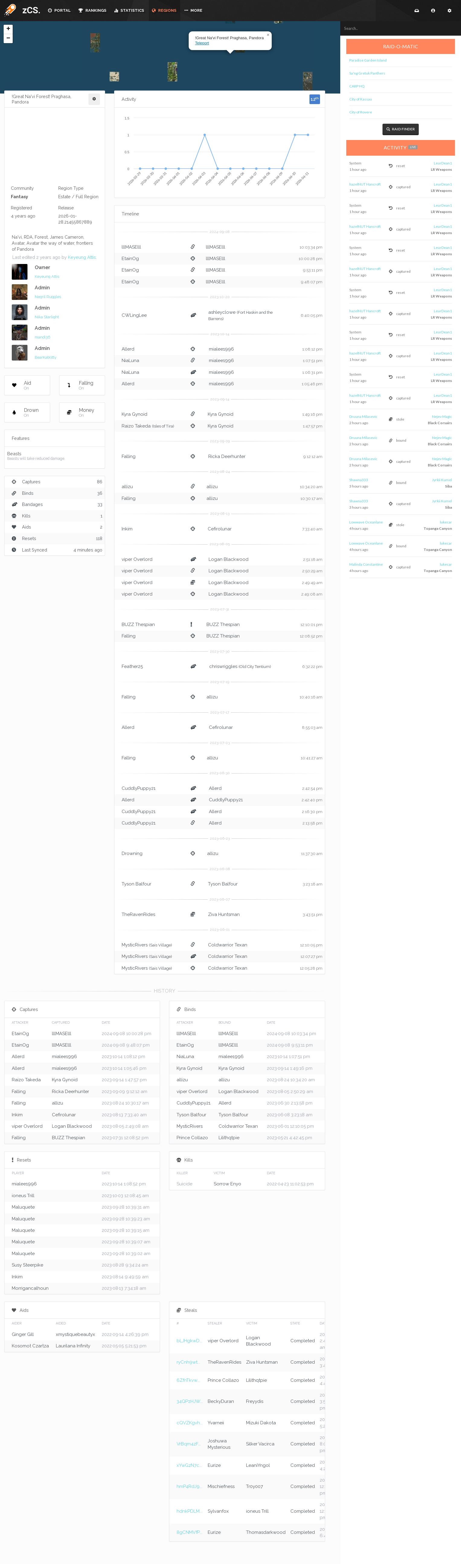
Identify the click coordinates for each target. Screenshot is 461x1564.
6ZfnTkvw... (188, 1380)
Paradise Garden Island (368, 60)
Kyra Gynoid (134, 414)
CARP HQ (357, 86)
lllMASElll (131, 247)
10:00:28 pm (310, 258)
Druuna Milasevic (363, 416)
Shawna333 (358, 480)
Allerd (128, 349)
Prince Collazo (192, 1137)
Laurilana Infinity (73, 1346)
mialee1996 (221, 349)
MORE (193, 10)
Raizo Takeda (136, 426)
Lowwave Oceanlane (366, 522)
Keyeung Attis (82, 257)
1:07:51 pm (312, 360)
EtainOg (130, 258)
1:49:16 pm (312, 414)
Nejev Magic (442, 416)
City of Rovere (360, 112)
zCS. (29, 10)
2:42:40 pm (312, 800)
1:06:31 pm (312, 372)
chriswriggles (223, 666)
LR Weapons (441, 169)
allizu (127, 486)
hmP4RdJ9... (189, 1486)
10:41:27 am (311, 758)
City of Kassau (360, 99)
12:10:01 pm (311, 624)
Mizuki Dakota (261, 1423)
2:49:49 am (312, 582)
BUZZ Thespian (223, 624)
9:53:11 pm (312, 270)
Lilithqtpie (229, 1137)
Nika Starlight (47, 317)
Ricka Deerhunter (226, 456)
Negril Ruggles (48, 296)
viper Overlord (137, 559)
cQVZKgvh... (190, 1423)
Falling (19, 1091)
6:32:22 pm (312, 666)
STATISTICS (129, 10)
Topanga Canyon (438, 528)
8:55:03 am (312, 727)
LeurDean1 (443, 163)
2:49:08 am (311, 594)
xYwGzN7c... (189, 1465)
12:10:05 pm (311, 945)
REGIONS (164, 10)
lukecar (446, 522)
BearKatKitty (45, 357)
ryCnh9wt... (188, 1362)
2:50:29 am (312, 571)
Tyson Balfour (136, 884)
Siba (448, 486)
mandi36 (42, 337)
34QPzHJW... (190, 1401)
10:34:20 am (311, 487)
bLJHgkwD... (189, 1340)
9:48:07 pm (311, 282)
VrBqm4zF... (189, 1444)
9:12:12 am (312, 456)
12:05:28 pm (311, 968)
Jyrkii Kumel (442, 480)
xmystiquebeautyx (75, 1334)
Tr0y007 (254, 1486)
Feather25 (132, 666)
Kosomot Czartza (30, 1346)
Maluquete (23, 1207)
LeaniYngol (258, 1465)
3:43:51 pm (312, 914)
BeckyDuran (221, 1401)
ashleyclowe (221, 312)
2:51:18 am (312, 559)
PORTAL (59, 10)
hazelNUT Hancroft (365, 184)
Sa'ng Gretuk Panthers (367, 73)
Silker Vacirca (260, 1444)
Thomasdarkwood (266, 1532)
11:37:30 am (311, 853)
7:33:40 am (312, 529)
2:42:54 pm (312, 788)
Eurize (214, 1465)
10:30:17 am (311, 498)
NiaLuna (130, 360)
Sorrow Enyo (227, 1184)
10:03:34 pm (310, 247)
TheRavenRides (138, 914)
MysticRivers (135, 945)
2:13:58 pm (312, 823)
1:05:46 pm (312, 384)
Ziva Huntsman (224, 914)
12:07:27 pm (311, 956)
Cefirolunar (220, 529)
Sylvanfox (218, 1511)
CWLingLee (134, 315)
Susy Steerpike (27, 1265)
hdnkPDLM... (189, 1511)
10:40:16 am (310, 697)
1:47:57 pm (312, 426)
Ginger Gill (23, 1334)
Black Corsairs (439, 423)
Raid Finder (400, 129)
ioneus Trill (23, 1195)
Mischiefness (221, 1486)
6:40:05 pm (311, 315)
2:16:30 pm (312, 811)
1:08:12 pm (312, 349)
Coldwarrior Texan (227, 945)
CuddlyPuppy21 (138, 788)
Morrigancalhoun (30, 1288)
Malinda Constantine (366, 564)
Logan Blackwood (228, 559)
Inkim (127, 529)
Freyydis (254, 1401)
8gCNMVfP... (189, 1532)
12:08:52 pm (311, 636)
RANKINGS (92, 10)
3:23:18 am (312, 884)
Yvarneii (216, 1423)
